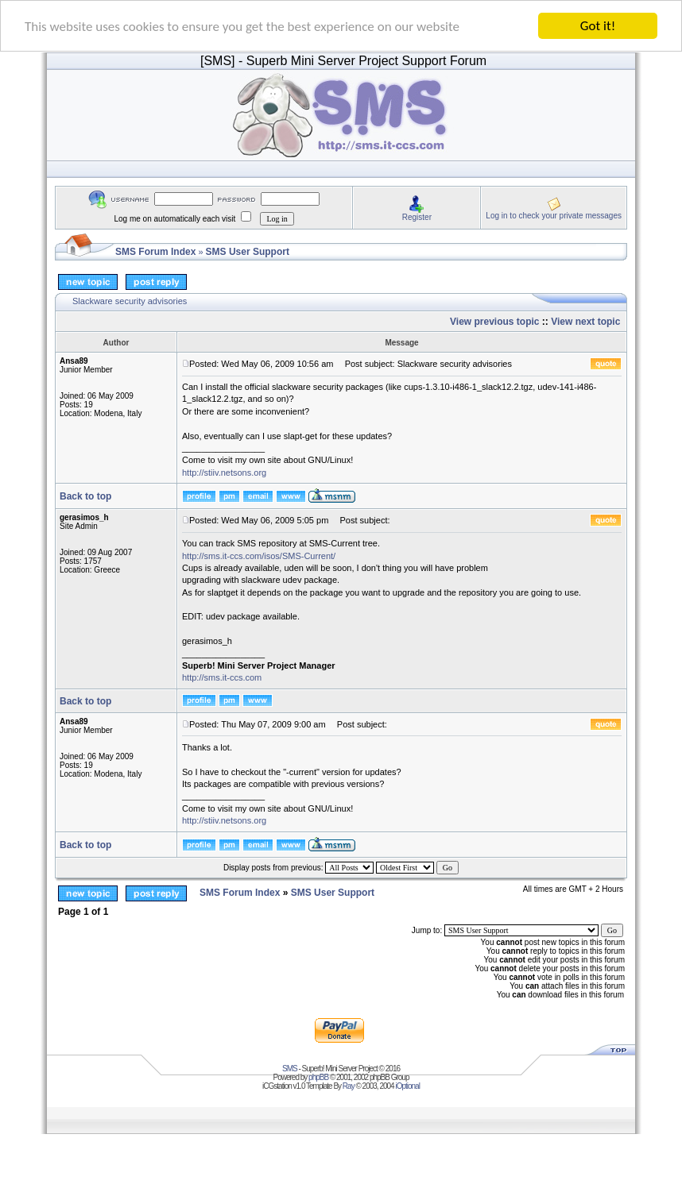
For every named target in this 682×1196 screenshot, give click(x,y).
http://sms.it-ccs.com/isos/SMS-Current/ (258, 555)
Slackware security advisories (129, 301)
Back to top (85, 496)
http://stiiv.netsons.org (224, 472)
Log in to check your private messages (554, 214)
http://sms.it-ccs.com (222, 677)
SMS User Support (247, 251)
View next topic (585, 321)
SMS (289, 1067)
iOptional (407, 1085)
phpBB (318, 1076)
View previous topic (494, 321)
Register (417, 216)
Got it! (597, 25)
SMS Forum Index (155, 251)
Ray (349, 1085)
